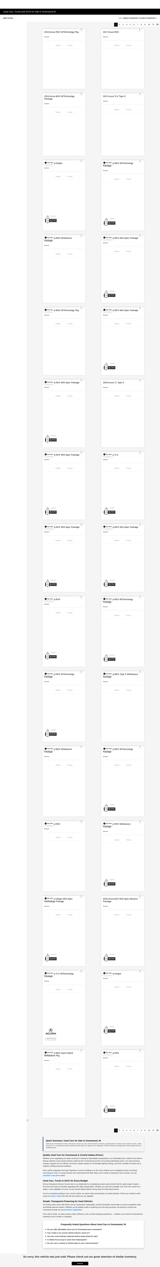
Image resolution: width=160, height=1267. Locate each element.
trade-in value (56, 1196)
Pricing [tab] (69, 45)
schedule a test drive (51, 1175)
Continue (80, 1263)
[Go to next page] (153, 25)
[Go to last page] (157, 25)
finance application (74, 1210)
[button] (49, 162)
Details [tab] (58, 45)
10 (149, 24)
